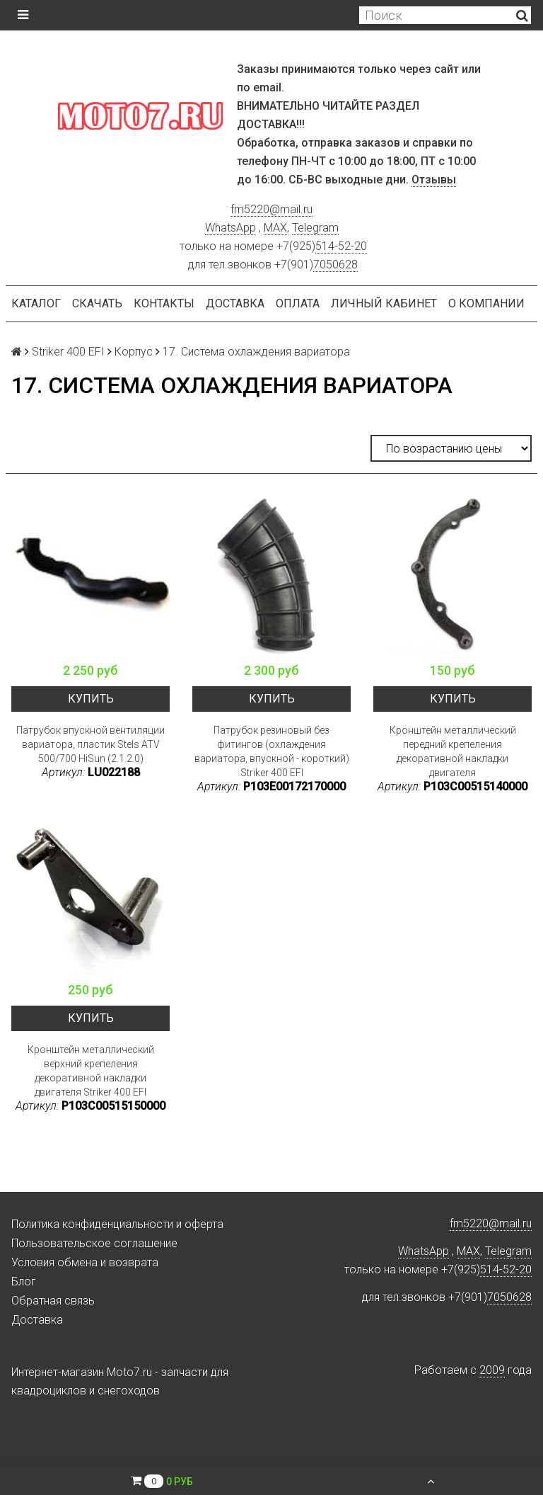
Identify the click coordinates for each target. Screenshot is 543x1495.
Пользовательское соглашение (94, 1243)
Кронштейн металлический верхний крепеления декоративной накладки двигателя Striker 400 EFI (91, 1071)
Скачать (97, 303)
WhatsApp (230, 227)
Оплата (298, 303)
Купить (91, 698)
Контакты (164, 303)
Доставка (235, 303)
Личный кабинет (384, 303)
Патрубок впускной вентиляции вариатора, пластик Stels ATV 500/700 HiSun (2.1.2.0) (90, 744)
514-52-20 (341, 246)
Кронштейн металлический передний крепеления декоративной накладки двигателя (453, 751)
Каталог (36, 303)
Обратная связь (53, 1300)
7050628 (335, 264)
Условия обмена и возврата (84, 1262)
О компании (486, 303)
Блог (23, 1281)
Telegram (315, 227)
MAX (275, 227)
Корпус (134, 351)
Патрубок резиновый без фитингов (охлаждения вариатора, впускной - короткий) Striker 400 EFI (271, 751)
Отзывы (433, 179)
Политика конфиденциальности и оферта (117, 1224)
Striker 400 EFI (68, 351)
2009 (492, 1370)
